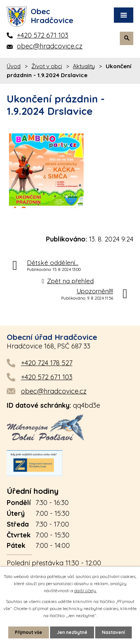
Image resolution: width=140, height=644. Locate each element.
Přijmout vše (28, 632)
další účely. (85, 590)
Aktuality (84, 66)
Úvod (14, 66)
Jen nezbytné (72, 632)
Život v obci (46, 66)
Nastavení (113, 632)
